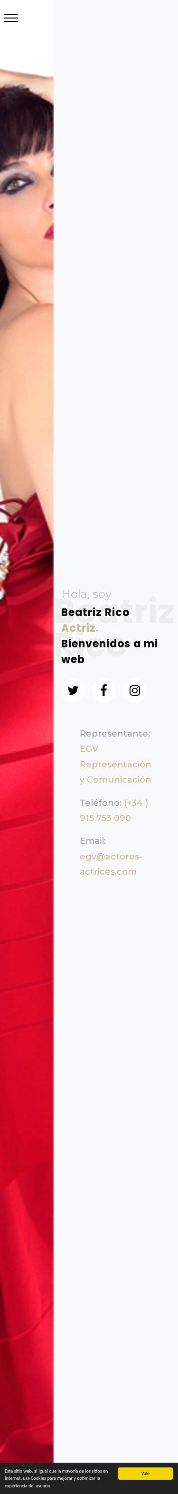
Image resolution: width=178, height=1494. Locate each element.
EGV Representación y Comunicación (115, 764)
